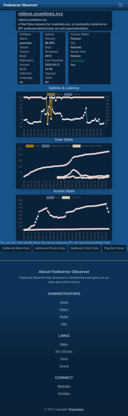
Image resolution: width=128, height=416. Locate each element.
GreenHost (77, 60)
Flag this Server (114, 248)
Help (64, 324)
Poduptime (76, 409)
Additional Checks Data (50, 248)
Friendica (64, 393)
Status (64, 344)
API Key (67, 351)
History (64, 309)
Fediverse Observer (20, 5)
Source (64, 366)
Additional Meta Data (15, 248)
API (57, 351)
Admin (64, 302)
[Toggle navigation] (121, 5)
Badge (64, 316)
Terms (64, 358)
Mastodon (64, 386)
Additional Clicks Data (84, 248)
